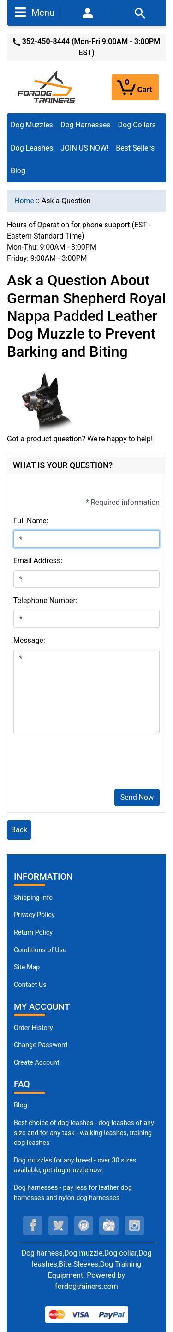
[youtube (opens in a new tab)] (109, 1225)
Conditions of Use (40, 950)
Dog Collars (137, 124)
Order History (33, 1028)
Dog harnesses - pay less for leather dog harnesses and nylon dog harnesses (73, 1193)
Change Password (40, 1045)
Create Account (37, 1063)
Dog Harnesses (85, 124)
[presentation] (83, 763)
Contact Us (30, 985)
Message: (29, 640)
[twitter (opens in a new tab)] (58, 1225)
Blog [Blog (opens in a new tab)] (18, 170)
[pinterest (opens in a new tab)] (83, 1225)
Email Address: (37, 560)
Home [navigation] (24, 200)
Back (19, 829)
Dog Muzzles (32, 124)
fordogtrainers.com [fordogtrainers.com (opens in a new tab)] (86, 1286)
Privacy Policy (34, 915)
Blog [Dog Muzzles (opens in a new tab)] (20, 1105)
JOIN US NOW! (84, 148)
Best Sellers (135, 148)
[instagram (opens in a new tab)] (134, 1225)
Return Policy (33, 932)
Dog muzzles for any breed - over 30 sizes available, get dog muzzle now (75, 1165)
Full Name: (30, 520)
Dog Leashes (32, 148)
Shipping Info (33, 898)
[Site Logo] (47, 86)
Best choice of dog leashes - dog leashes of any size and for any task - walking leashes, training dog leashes (84, 1133)
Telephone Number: (45, 600)
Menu (34, 12)
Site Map (27, 967)
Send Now (137, 797)
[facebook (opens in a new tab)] (33, 1225)
